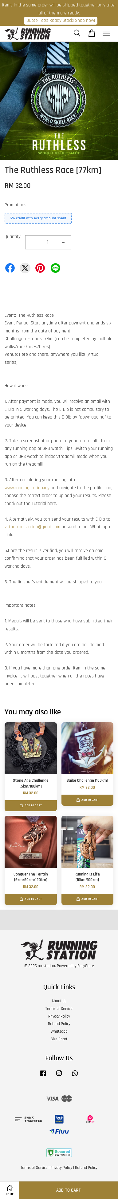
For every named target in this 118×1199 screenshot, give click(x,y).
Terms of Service (59, 1008)
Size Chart (59, 1039)
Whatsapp (59, 1031)
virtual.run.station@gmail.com (32, 527)
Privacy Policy (59, 1016)
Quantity (13, 237)
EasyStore (85, 965)
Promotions (15, 205)
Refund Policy (59, 1023)
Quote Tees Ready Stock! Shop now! (60, 20)
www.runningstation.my (27, 488)
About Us (59, 1001)
